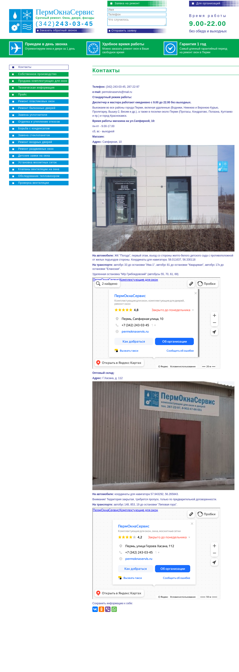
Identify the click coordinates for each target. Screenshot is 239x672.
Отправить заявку (123, 30)
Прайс (22, 94)
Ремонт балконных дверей (36, 108)
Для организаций (208, 3)
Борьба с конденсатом (34, 128)
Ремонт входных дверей (35, 142)
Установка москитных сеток (37, 162)
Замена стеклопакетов (34, 135)
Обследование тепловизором (38, 176)
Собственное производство (37, 74)
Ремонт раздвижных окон (36, 148)
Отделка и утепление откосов (39, 121)
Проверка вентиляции (33, 182)
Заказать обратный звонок (58, 30)
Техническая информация (36, 87)
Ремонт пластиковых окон (36, 101)
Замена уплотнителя (32, 114)
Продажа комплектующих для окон (42, 80)
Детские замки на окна (34, 155)
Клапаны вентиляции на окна (38, 169)
